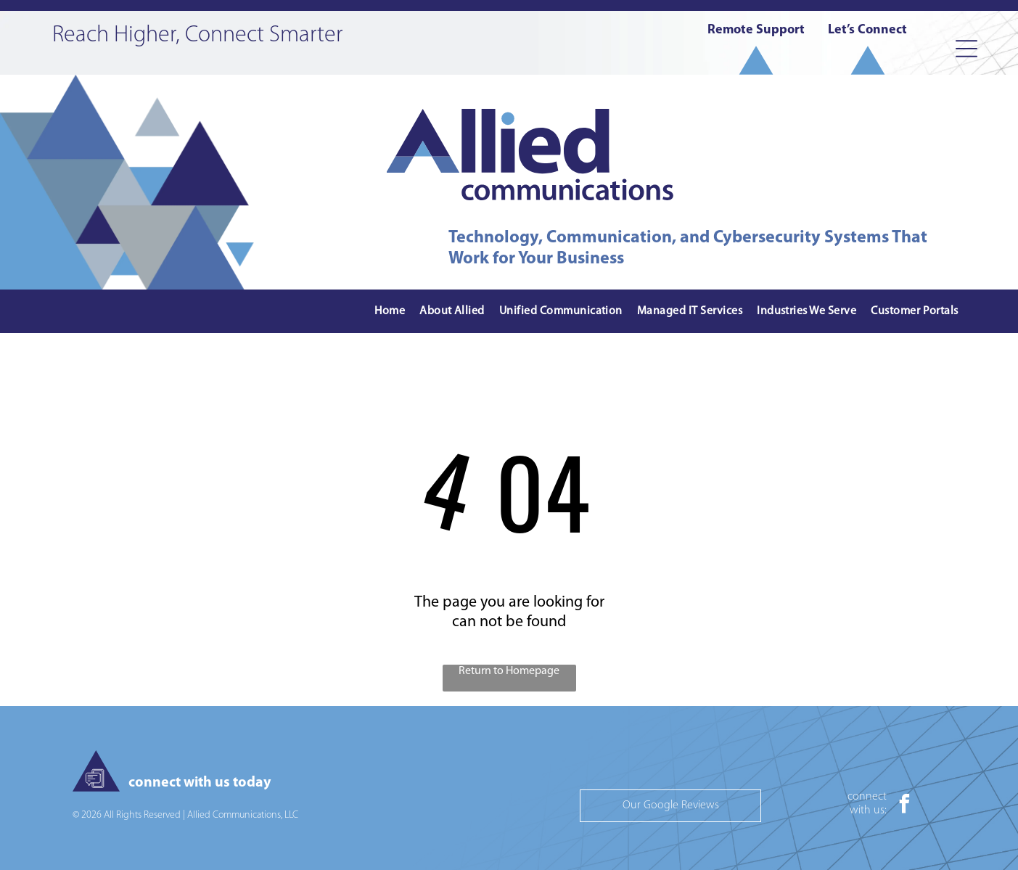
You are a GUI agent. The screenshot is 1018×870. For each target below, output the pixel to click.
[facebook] (904, 805)
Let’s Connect (867, 30)
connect (867, 797)
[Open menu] (966, 48)
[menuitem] (389, 312)
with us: (868, 810)
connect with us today (199, 783)
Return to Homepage (509, 671)
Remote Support (756, 30)
